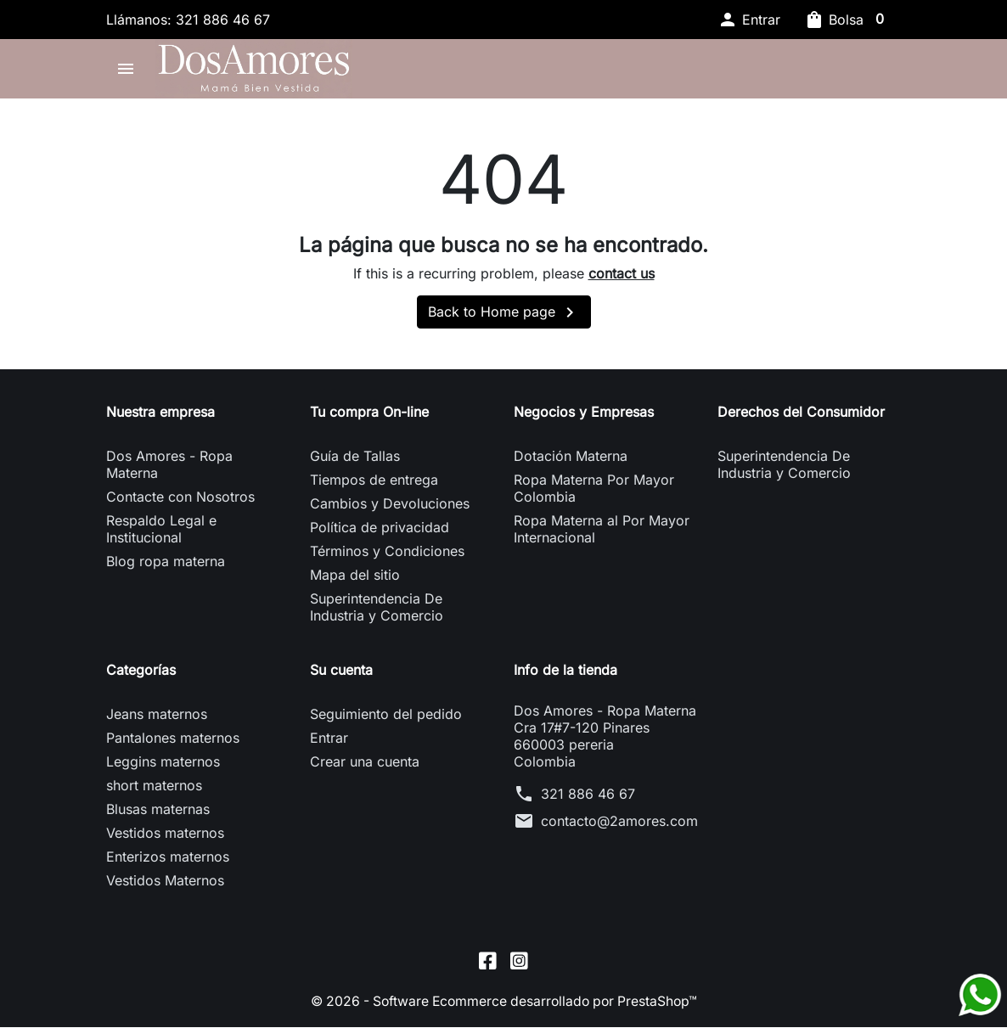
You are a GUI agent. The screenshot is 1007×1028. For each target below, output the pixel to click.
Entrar (329, 742)
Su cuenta (341, 674)
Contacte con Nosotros (180, 501)
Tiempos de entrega (374, 484)
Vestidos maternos (165, 837)
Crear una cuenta (364, 766)
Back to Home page (504, 317)
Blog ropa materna (165, 566)
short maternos (154, 790)
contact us (621, 277)
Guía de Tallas (355, 460)
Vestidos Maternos (165, 885)
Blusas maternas (158, 814)
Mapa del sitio (355, 579)
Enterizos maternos (167, 861)
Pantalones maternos (172, 742)
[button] (748, 19)
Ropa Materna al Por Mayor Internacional (601, 534)
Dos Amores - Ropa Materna (169, 469)
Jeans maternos (156, 719)
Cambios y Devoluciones (390, 508)
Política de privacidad (379, 532)
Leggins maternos (163, 766)
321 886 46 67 (588, 798)
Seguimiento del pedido (386, 719)
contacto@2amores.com (619, 825)
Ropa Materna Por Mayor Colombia (594, 493)
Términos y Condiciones (387, 556)
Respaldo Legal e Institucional (161, 534)
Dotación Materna (570, 460)
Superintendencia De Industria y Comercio (376, 612)
